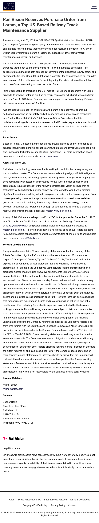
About (12, 499)
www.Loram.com (49, 156)
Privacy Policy (58, 505)
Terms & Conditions (80, 499)
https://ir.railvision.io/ (14, 229)
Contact (72, 505)
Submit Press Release (55, 499)
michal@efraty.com (30, 238)
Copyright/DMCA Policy (35, 505)
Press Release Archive (29, 499)
